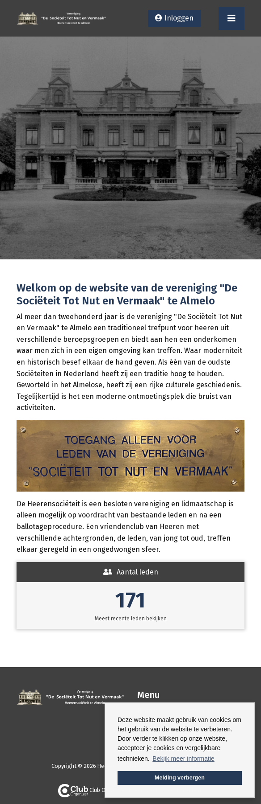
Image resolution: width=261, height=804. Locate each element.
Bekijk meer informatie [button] (183, 758)
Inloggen (179, 18)
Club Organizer (92, 790)
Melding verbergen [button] (180, 778)
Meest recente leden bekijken (131, 618)
